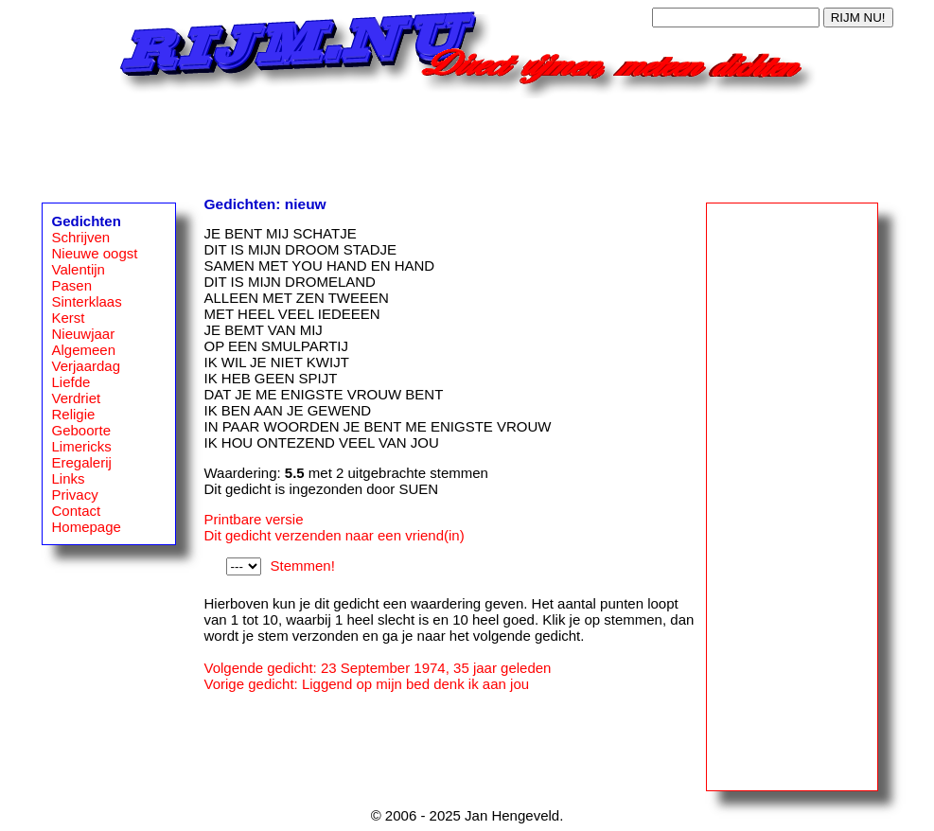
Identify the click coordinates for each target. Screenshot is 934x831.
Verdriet (76, 398)
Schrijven (81, 237)
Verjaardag (86, 366)
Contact (76, 511)
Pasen (72, 285)
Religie (74, 414)
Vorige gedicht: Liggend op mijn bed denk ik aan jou (367, 684)
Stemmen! (303, 565)
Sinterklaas (87, 301)
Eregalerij (82, 462)
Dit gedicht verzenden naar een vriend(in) (334, 535)
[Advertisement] (467, 141)
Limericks (82, 446)
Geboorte (82, 430)
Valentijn (78, 269)
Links (68, 478)
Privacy (75, 494)
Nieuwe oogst (95, 253)
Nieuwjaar (83, 334)
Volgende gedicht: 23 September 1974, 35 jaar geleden (378, 668)
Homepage (86, 527)
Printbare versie (254, 519)
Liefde (71, 382)
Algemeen (84, 350)
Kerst (68, 317)
